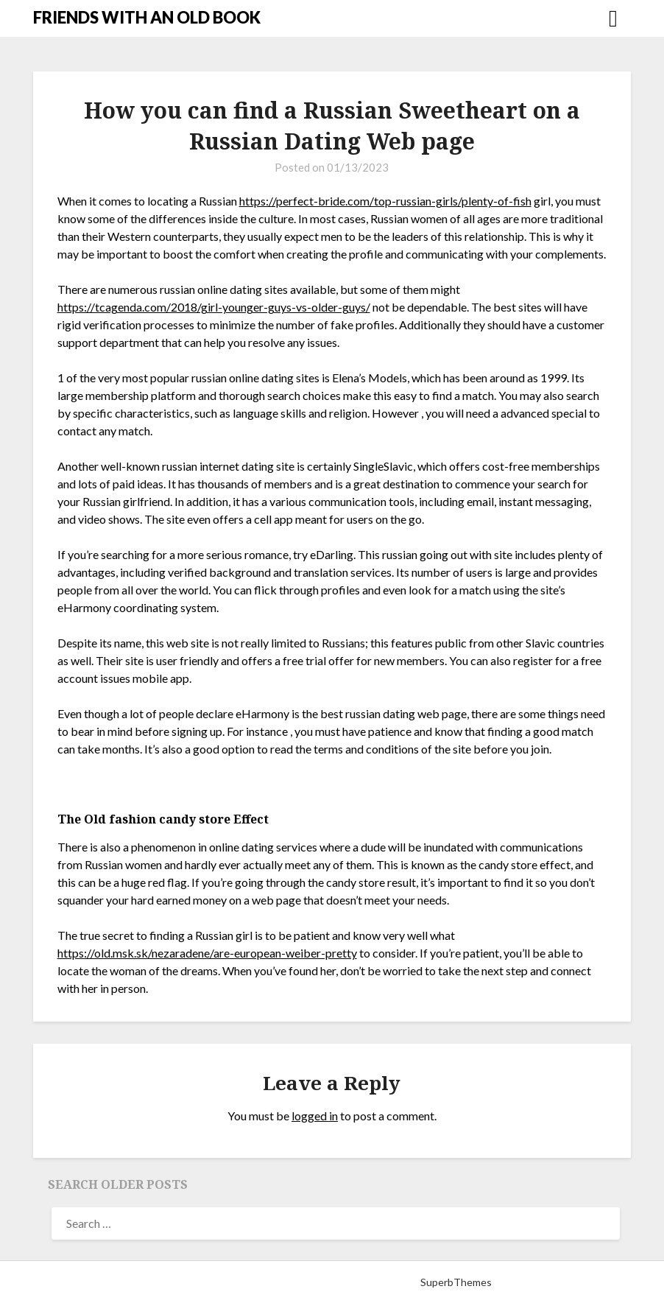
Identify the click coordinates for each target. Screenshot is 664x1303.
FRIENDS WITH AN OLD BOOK (147, 17)
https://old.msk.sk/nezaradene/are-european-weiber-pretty (207, 953)
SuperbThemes (456, 1282)
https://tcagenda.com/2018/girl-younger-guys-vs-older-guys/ (213, 307)
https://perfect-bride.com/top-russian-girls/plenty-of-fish (385, 201)
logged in (315, 1116)
